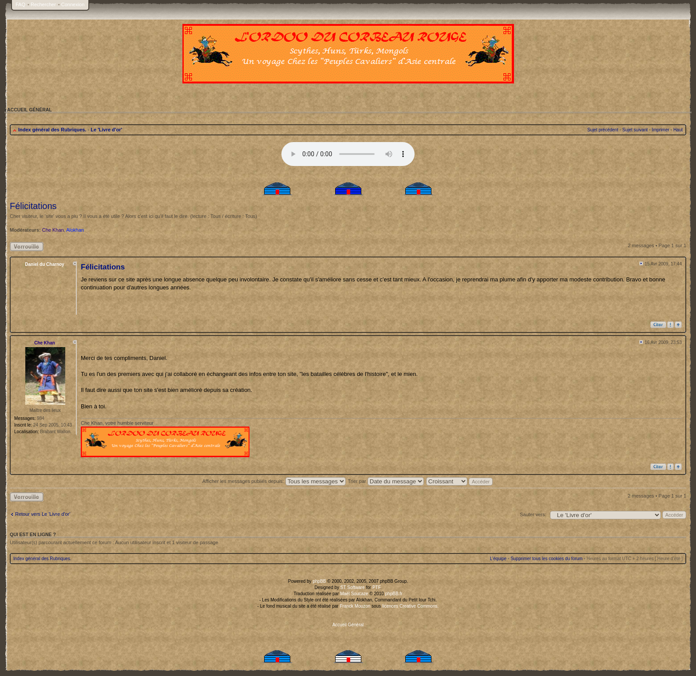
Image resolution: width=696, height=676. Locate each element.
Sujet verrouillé (27, 246)
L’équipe (498, 558)
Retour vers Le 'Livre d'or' (42, 514)
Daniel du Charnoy (44, 264)
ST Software (352, 587)
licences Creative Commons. (410, 606)
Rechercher (43, 4)
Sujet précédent (602, 129)
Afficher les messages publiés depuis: (274, 481)
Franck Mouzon (355, 606)
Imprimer (660, 129)
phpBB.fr (394, 593)
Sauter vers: (533, 514)
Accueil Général (348, 624)
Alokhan (75, 230)
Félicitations (33, 206)
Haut (678, 129)
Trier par (386, 481)
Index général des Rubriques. (52, 129)
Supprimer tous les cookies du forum (546, 558)
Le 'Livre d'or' (106, 129)
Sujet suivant (635, 129)
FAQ (20, 4)
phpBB (319, 581)
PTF (376, 587)
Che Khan (53, 230)
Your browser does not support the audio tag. (348, 154)
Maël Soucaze (354, 593)
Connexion (73, 4)
